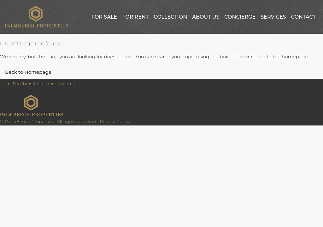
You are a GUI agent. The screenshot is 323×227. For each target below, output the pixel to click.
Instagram (45, 83)
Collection (170, 17)
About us (205, 17)
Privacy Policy (114, 121)
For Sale (104, 17)
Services (273, 17)
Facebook (23, 83)
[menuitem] (29, 50)
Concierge (239, 17)
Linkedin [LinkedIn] (65, 83)
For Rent (135, 17)
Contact (303, 17)
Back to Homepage (28, 72)
